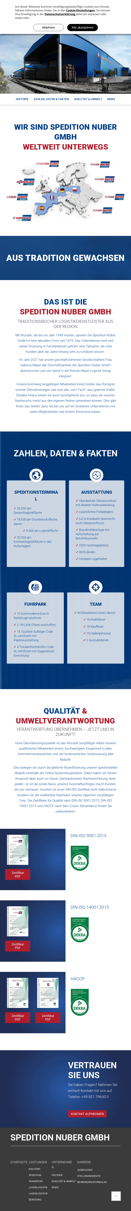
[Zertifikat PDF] (48, 993)
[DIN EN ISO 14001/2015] (18, 921)
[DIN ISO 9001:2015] (18, 850)
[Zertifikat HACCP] (18, 993)
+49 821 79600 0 (95, 1097)
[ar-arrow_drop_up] (116, 1197)
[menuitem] (22, 99)
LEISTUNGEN (38, 1162)
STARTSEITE (18, 1162)
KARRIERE (84, 1162)
